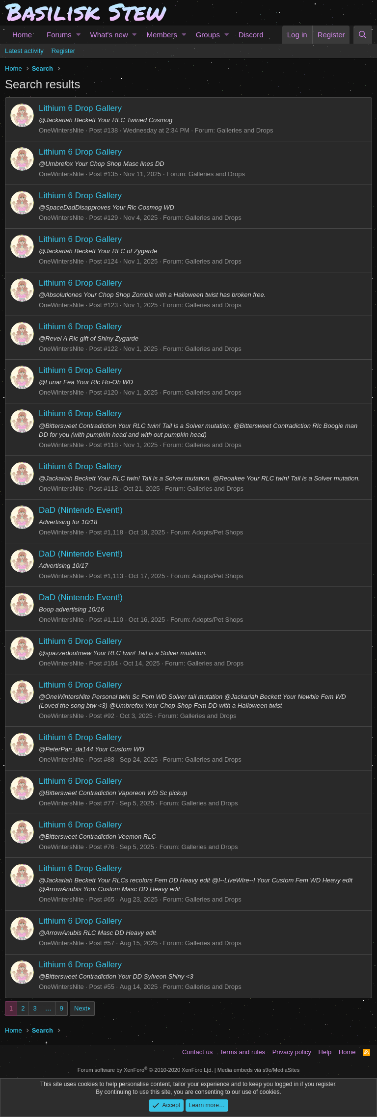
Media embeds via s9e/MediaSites (258, 1070)
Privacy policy (291, 1052)
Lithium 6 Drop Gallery (80, 108)
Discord (251, 34)
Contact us (197, 1052)
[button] (78, 35)
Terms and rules (242, 1052)
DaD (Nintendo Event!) (81, 510)
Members (161, 34)
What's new (109, 34)
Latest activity (24, 50)
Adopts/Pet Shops (217, 532)
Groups (208, 34)
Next (80, 1008)
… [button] (48, 1008)
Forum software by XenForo (145, 1070)
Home (22, 34)
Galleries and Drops (245, 130)
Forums (59, 34)
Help (325, 1052)
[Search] (362, 35)
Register (63, 50)
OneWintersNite (61, 130)
